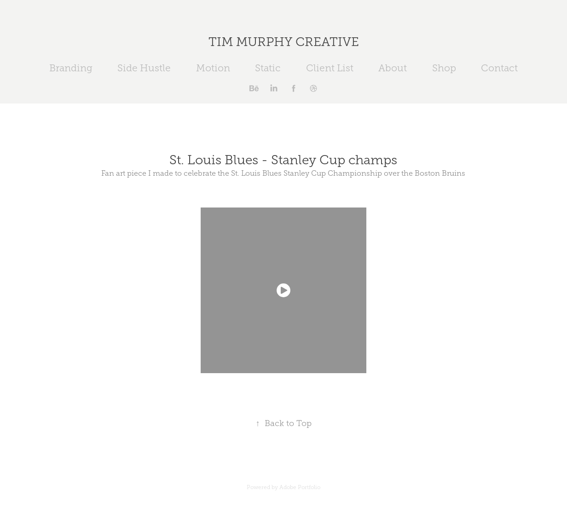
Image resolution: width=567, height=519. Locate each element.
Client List (329, 68)
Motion (213, 68)
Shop (444, 68)
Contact (499, 68)
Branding (71, 68)
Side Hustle (144, 68)
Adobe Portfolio (299, 487)
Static (268, 68)
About (392, 68)
